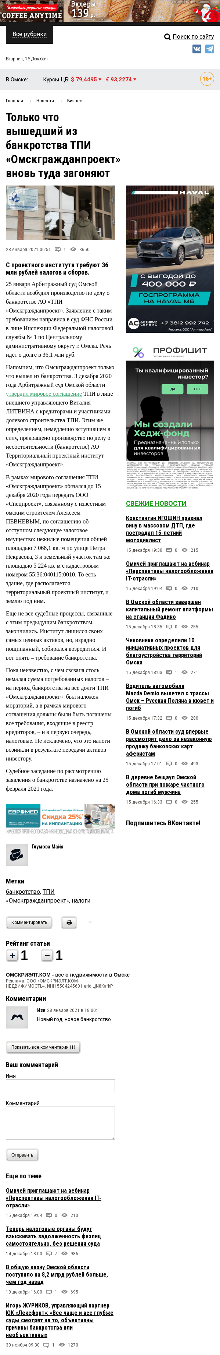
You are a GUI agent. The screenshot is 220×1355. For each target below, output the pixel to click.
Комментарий (23, 1103)
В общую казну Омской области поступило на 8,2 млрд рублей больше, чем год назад (57, 1274)
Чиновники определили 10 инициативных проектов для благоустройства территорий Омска (164, 651)
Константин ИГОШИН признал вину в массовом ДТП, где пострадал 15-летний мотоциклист (164, 529)
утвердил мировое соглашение (44, 394)
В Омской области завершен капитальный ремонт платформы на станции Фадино (169, 609)
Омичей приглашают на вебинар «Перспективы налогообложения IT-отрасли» (53, 1198)
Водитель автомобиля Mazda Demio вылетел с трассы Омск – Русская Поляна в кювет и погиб (170, 697)
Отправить (24, 1154)
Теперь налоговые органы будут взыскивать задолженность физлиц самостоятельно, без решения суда (53, 1236)
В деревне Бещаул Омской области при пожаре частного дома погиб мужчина (165, 784)
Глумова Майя (48, 847)
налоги (81, 900)
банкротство (23, 891)
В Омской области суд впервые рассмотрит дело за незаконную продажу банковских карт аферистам (169, 742)
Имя (11, 1076)
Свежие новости (156, 503)
